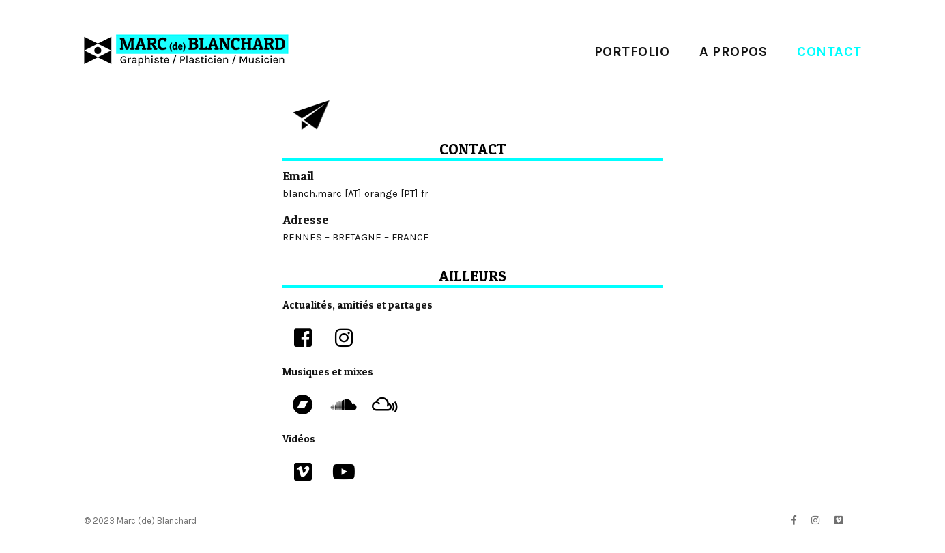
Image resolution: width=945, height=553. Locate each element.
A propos (733, 51)
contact (829, 51)
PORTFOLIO (632, 51)
